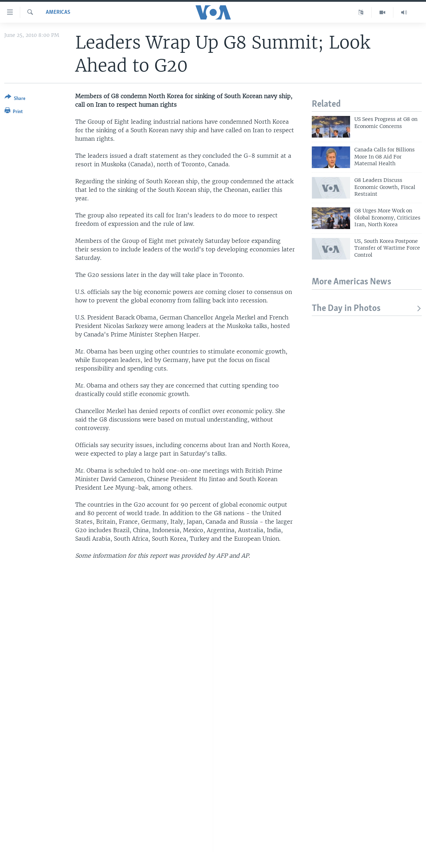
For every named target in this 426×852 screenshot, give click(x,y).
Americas (58, 12)
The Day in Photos (367, 308)
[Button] (15, 99)
